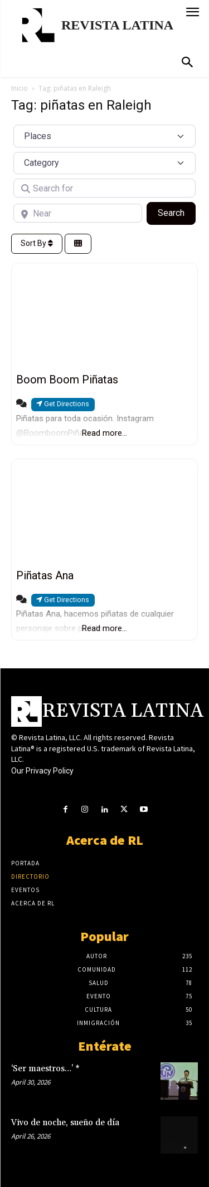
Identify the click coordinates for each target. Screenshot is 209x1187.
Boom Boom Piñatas (67, 379)
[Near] (77, 213)
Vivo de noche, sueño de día (65, 1122)
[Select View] (78, 244)
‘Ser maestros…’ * (45, 1068)
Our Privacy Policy (42, 770)
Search (177, 212)
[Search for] (104, 188)
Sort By (37, 243)
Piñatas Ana (45, 575)
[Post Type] (104, 136)
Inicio (19, 88)
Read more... (104, 433)
